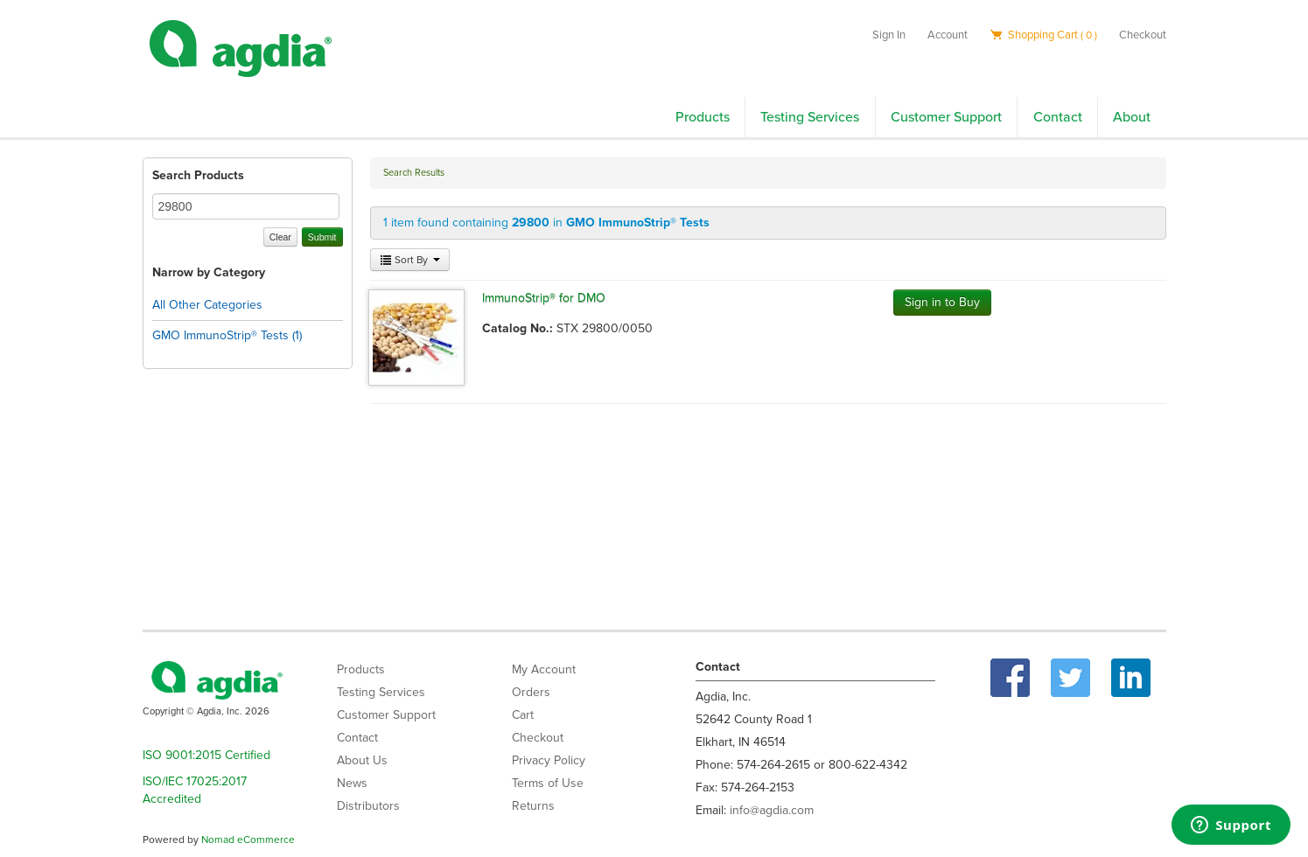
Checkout (1142, 35)
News (352, 783)
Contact (1057, 117)
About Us (362, 760)
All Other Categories (207, 304)
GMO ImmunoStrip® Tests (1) (227, 335)
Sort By (410, 260)
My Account (544, 669)
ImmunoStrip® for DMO (543, 297)
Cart (523, 714)
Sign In (889, 35)
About (1132, 117)
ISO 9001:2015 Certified (206, 755)
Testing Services (809, 117)
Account (947, 35)
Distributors (368, 805)
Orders (531, 692)
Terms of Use (548, 783)
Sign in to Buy (942, 302)
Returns (533, 805)
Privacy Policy (548, 760)
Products (702, 117)
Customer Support (946, 117)
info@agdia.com (772, 810)
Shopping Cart (1043, 35)
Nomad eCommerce (248, 839)
